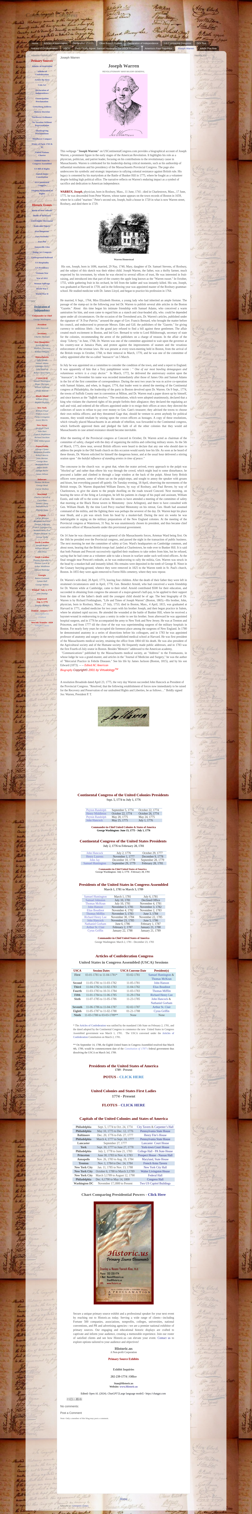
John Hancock (94, 820)
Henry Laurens (94, 856)
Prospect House (147, 1155)
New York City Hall (155, 1167)
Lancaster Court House (155, 1143)
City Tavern (144, 1127)
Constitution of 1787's (136, 1048)
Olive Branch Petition (110, 43)
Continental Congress (51, 15)
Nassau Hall (165, 1155)
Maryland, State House (155, 1159)
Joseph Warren (186, 48)
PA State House (164, 1151)
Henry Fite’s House (155, 1135)
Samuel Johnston (95, 900)
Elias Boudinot (95, 910)
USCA (66, 48)
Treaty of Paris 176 (40, 144)
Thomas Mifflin (95, 913)
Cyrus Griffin (95, 930)
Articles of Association (55, 43)
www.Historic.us (129, 1386)
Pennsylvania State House (155, 1131)
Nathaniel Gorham (95, 923)
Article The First (208, 48)
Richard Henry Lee (95, 917)
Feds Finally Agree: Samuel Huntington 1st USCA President (107, 48)
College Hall (145, 1151)
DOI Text (201, 43)
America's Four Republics (158, 48)
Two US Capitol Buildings (155, 1183)
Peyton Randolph (96, 810)
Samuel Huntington (94, 863)
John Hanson (95, 907)
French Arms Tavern (155, 1163)
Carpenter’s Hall (163, 1127)
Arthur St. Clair (95, 927)
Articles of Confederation (44, 48)
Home (35, 43)
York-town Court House (155, 1147)
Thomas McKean (95, 903)
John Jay (95, 860)
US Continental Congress (177, 43)
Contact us (165, 1338)
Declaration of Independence (143, 43)
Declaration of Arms (83, 43)
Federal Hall (155, 1175)
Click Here (157, 1194)
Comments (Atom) (80, 1506)
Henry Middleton (96, 813)
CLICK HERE (133, 1105)
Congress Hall (155, 1179)
